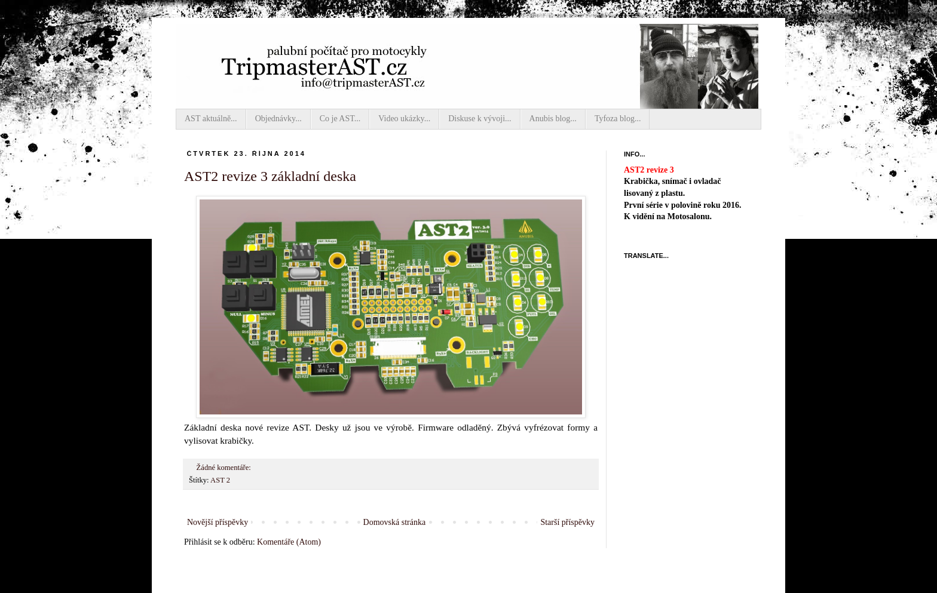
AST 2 (220, 480)
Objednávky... (278, 118)
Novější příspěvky (217, 522)
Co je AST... (340, 118)
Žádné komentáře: (225, 467)
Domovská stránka (394, 522)
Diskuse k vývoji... (479, 118)
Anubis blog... (553, 118)
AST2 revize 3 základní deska (270, 176)
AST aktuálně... (211, 118)
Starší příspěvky (567, 522)
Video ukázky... (404, 118)
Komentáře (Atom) (289, 541)
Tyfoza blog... (618, 118)
